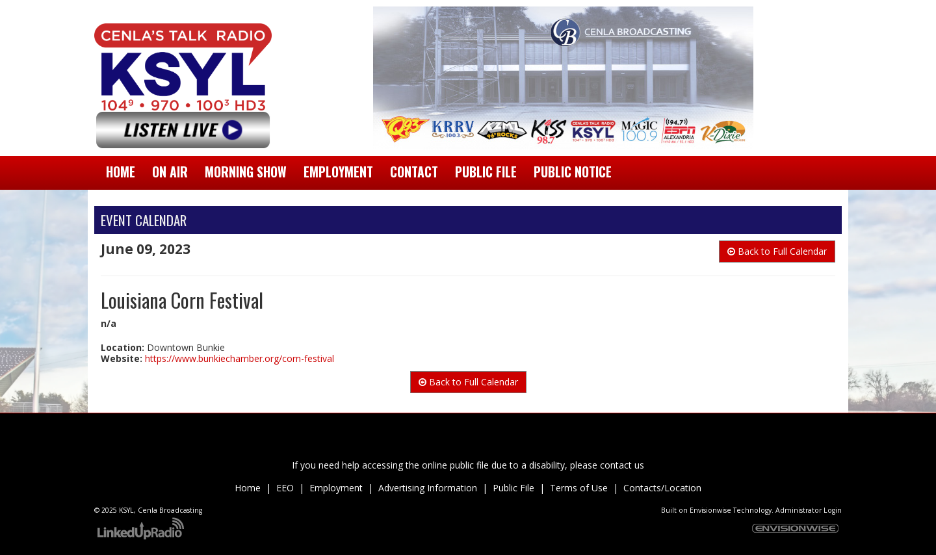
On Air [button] (170, 171)
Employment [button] (338, 171)
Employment (336, 488)
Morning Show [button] (246, 171)
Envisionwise (710, 510)
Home (120, 171)
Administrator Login (808, 510)
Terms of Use (579, 488)
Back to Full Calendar (777, 251)
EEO (285, 488)
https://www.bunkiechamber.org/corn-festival (239, 358)
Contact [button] (414, 171)
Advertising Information (427, 488)
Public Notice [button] (573, 171)
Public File (513, 488)
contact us (622, 465)
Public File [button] (486, 171)
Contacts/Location (662, 488)
